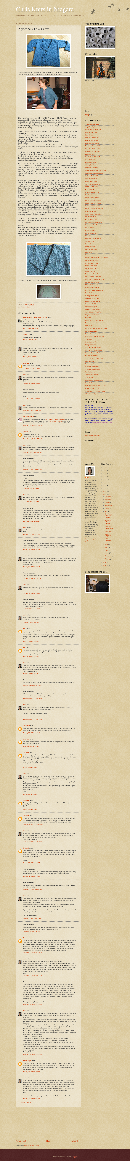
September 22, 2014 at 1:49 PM (32, 842)
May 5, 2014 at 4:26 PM (30, 794)
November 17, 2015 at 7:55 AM (32, 976)
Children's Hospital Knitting (108, 521)
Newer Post (21, 1141)
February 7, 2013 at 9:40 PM (31, 622)
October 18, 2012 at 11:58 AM (32, 578)
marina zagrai (27, 1061)
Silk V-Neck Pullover (91, 355)
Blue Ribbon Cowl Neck (92, 151)
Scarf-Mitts (88, 339)
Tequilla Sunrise (90, 372)
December (108, 496)
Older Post (76, 1141)
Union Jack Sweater (91, 383)
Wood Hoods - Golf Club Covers (95, 391)
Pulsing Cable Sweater (92, 296)
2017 (105, 473)
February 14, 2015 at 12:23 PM (32, 889)
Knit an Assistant (90, 246)
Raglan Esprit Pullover (92, 315)
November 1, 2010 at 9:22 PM (32, 399)
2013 (105, 485)
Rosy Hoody (89, 326)
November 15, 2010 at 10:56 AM (33, 425)
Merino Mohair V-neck (92, 260)
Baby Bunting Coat (91, 132)
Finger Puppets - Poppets (93, 200)
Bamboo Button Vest (91, 140)
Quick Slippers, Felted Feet (93, 312)
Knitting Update (108, 535)
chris (24, 346)
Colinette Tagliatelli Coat (92, 176)
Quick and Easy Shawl (92, 298)
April (106, 550)
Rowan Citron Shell (91, 331)
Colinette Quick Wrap (91, 167)
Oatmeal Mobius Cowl (92, 282)
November (108, 499)
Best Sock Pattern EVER (92, 146)
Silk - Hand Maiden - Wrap (93, 347)
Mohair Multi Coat (90, 268)
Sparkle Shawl (89, 361)
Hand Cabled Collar (91, 219)
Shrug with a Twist (90, 345)
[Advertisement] (49, 1123)
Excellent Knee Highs (91, 195)
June (106, 544)
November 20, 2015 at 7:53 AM (32, 1054)
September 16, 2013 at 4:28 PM (32, 698)
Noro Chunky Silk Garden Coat (94, 279)
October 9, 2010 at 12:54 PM (32, 368)
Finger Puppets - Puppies (93, 203)
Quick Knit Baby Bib (91, 306)
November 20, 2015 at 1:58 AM (32, 1004)
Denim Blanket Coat (91, 187)
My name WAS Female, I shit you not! (35, 317)
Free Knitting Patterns (55, 421)
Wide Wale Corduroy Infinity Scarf (95, 385)
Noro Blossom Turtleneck (93, 276)
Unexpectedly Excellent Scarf (94, 380)
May (106, 547)
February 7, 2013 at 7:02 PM (31, 609)
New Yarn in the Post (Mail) (108, 515)
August (107, 508)
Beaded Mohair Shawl (92, 143)
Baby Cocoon (89, 135)
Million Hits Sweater (91, 266)
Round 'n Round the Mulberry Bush (96, 328)
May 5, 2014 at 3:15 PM (30, 767)
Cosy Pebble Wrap (91, 178)
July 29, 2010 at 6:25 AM (30, 357)
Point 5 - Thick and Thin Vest (94, 290)
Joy (24, 628)
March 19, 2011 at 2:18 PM (31, 488)
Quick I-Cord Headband (92, 301)
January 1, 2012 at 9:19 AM (31, 534)
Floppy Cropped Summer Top (94, 208)
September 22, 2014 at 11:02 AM (33, 824)
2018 (105, 470)
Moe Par (25, 432)
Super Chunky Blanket (92, 366)
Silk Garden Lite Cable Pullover (94, 350)
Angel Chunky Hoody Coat (93, 127)
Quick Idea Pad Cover (92, 304)
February (108, 556)
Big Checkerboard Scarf (92, 148)
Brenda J (26, 848)
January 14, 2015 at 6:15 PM (32, 876)
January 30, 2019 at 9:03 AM (31, 1098)
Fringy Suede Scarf (91, 211)
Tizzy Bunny (89, 377)
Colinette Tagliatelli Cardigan (94, 173)
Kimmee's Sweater (91, 244)
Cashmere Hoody (90, 162)
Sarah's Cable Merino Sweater (94, 336)
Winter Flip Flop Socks (92, 388)
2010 (105, 494)
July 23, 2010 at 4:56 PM (30, 328)
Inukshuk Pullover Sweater (93, 238)
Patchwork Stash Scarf (92, 287)
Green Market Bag (91, 217)
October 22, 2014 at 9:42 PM (32, 863)
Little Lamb (88, 252)
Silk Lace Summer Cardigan (93, 353)
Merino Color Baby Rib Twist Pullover (96, 257)
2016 (105, 476)
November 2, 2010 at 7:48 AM (32, 410)
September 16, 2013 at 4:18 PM (32, 685)
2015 (105, 479)
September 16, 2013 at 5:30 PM (32, 719)
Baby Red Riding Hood (92, 137)
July (106, 511)
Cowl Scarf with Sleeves (92, 184)
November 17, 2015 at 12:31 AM (33, 953)
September (108, 505)
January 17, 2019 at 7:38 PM (32, 1072)
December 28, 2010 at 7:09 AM (32, 439)
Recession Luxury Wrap (92, 323)
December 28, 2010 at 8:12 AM (32, 452)
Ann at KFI (26, 334)
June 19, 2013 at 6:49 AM (30, 674)
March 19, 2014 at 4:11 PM (31, 746)
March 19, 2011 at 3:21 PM (31, 502)
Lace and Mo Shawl (91, 249)
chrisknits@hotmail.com (92, 435)
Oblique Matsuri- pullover (93, 285)
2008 (105, 566)
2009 (105, 563)
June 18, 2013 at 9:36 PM (31, 641)
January (107, 559)
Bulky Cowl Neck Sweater (93, 157)
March (107, 553)
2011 (105, 491)
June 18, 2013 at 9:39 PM (31, 656)
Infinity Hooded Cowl (91, 233)
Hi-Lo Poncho (89, 227)
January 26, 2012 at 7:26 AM (31, 567)
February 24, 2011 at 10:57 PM (32, 469)
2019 (105, 467)
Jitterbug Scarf (89, 241)
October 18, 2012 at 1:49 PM (32, 593)
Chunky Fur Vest (90, 165)
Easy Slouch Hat (90, 189)
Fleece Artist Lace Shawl (92, 206)
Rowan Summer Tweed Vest (94, 334)
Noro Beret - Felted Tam (92, 274)
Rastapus (88, 317)
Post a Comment (26, 1102)
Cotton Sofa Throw (91, 181)
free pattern (26, 307)
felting (87, 115)
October (107, 502)
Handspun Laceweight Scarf (93, 222)
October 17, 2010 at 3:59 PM (32, 383)
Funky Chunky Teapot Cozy (93, 214)
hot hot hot (108, 531)
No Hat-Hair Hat (90, 271)
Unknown (26, 363)
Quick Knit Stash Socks (92, 309)
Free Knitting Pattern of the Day (55, 419)
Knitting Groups (108, 539)
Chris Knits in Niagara (45, 9)
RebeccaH (26, 726)
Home (48, 1141)
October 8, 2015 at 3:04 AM (31, 931)
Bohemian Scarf (90, 154)
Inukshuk (88, 236)
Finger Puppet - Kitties (92, 197)
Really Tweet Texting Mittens (94, 320)
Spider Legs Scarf (90, 364)
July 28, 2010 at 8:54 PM (30, 340)
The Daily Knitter (28, 416)
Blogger (74, 1157)
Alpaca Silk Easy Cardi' (92, 124)
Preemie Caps (89, 293)
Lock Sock (88, 255)
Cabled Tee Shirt (90, 159)
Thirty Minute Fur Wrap (92, 374)
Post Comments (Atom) (31, 1145)
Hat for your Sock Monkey (93, 225)
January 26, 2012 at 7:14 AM (31, 549)
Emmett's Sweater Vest (92, 192)
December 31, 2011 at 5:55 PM (32, 521)
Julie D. (25, 938)
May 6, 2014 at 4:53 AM (30, 809)
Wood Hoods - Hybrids (92, 394)
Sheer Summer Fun (91, 342)
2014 (105, 482)
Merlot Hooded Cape (91, 263)
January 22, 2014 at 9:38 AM (31, 733)
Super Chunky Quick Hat (92, 369)
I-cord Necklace (90, 230)
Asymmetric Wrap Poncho (93, 129)
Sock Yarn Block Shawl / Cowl (94, 358)
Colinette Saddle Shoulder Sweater (96, 170)
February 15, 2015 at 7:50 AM (32, 918)
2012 (105, 488)
